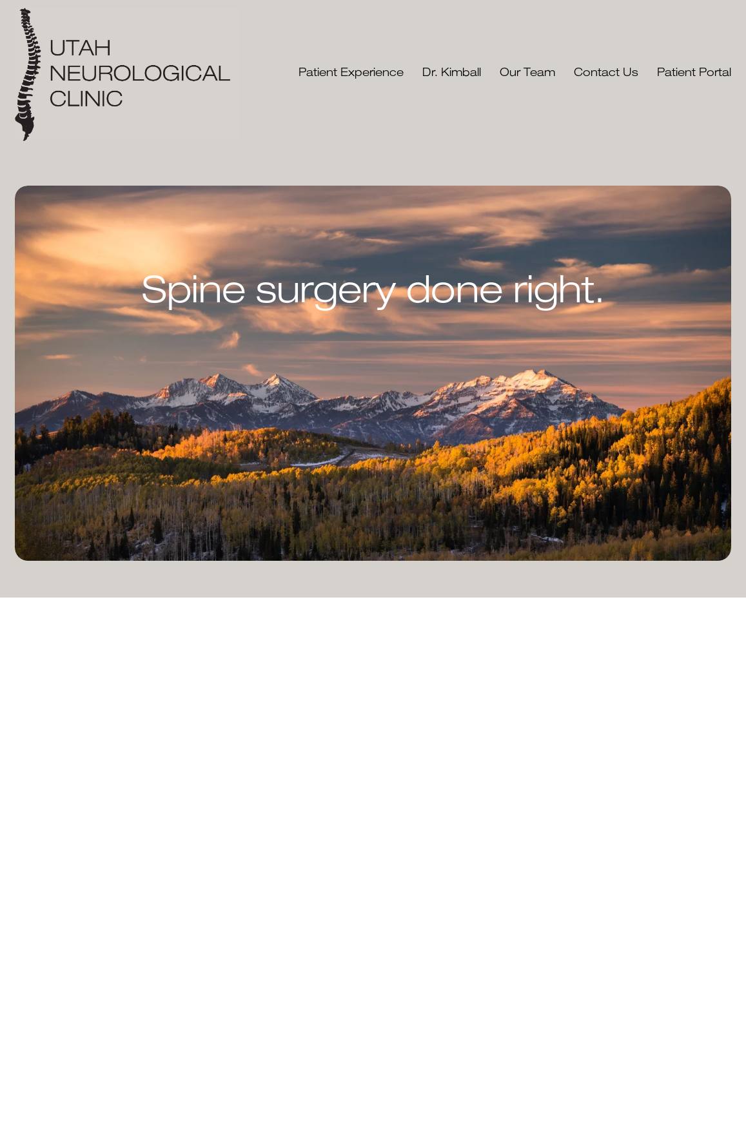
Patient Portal (694, 73)
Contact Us (606, 73)
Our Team (527, 73)
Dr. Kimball (451, 73)
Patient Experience (351, 73)
